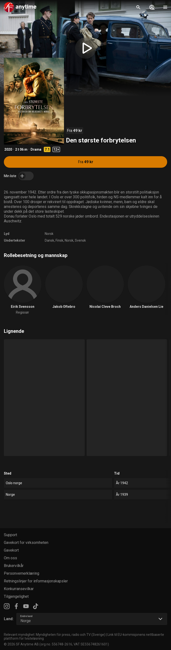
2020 (8, 149)
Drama (36, 149)
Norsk (49, 234)
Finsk (59, 240)
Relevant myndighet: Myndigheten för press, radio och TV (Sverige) (54, 635)
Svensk (80, 240)
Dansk (49, 240)
